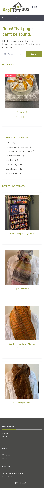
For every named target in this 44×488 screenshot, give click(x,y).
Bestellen (6, 434)
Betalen (5, 437)
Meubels (10, 160)
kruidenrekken (13, 156)
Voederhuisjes (12, 164)
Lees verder (7, 477)
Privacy (5, 458)
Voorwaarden (7, 455)
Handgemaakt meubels (17, 147)
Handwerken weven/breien (19, 151)
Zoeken (34, 54)
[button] (37, 7)
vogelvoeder (12, 173)
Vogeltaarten (12, 169)
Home (4, 18)
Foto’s (8, 143)
